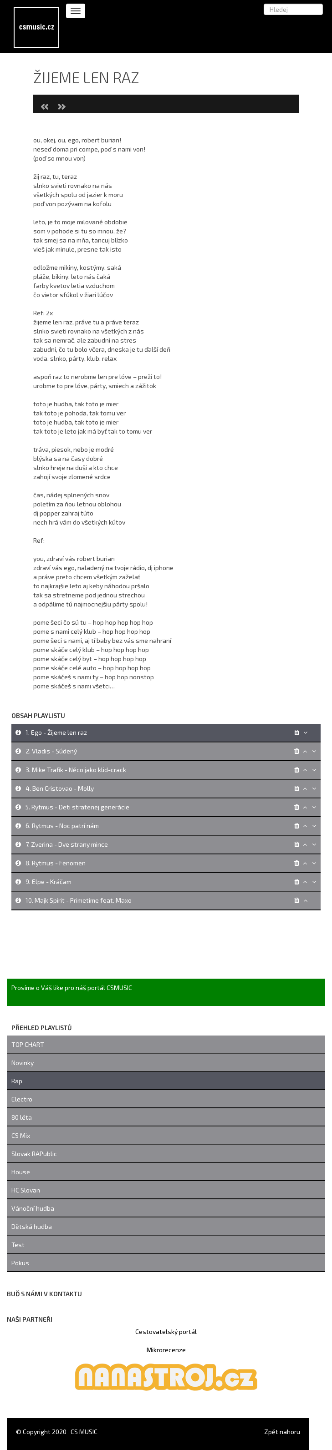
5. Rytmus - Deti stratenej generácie (77, 807)
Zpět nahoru (282, 1431)
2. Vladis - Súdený (51, 751)
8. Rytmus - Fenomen (56, 863)
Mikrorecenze (166, 1350)
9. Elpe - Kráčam (49, 881)
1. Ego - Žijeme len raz (56, 732)
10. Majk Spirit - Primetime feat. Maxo (79, 900)
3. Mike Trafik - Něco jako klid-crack (76, 769)
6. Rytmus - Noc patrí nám (62, 825)
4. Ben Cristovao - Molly (60, 788)
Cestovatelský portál (166, 1331)
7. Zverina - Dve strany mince (67, 844)
